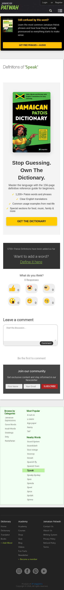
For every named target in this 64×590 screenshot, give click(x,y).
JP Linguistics (37, 584)
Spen (29, 479)
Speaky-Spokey (33, 475)
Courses (21, 530)
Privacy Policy (49, 539)
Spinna (30, 499)
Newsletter (23, 555)
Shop (20, 535)
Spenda (30, 483)
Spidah (30, 495)
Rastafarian (10, 441)
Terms (46, 547)
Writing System (50, 535)
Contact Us (48, 526)
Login (44, 2)
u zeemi (30, 419)
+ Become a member (27, 559)
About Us (47, 530)
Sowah (30, 458)
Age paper (31, 423)
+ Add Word (6, 543)
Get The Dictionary (31, 221)
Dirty (7, 437)
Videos (21, 547)
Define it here (31, 262)
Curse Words (10, 424)
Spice (29, 491)
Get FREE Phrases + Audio (32, 45)
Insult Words (10, 428)
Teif (28, 431)
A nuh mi (31, 415)
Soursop (31, 454)
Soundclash (32, 446)
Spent (29, 487)
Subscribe (50, 386)
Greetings (9, 433)
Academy (22, 526)
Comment (46, 343)
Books (3, 539)
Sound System (33, 441)
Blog (20, 543)
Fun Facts (22, 551)
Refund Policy (49, 543)
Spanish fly (32, 462)
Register (58, 2)
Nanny (30, 427)
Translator (5, 535)
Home (3, 526)
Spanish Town (33, 466)
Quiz (20, 539)
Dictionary (5, 530)
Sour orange (32, 450)
